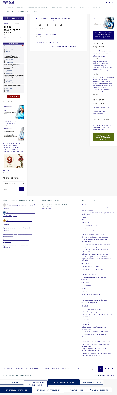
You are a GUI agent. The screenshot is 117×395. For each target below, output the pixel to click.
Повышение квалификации (101, 108)
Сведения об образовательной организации (95, 207)
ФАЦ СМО (85, 306)
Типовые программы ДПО (90, 274)
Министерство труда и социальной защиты (53, 18)
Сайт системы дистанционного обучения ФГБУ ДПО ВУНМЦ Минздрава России (102, 127)
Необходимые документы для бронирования (96, 300)
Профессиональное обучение (91, 272)
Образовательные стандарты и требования (96, 254)
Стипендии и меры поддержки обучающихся (96, 244)
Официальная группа (91, 384)
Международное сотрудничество (92, 247)
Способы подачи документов (92, 312)
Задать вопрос (12, 384)
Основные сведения (88, 210)
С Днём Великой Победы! (11, 171)
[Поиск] (21, 189)
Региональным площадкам (48, 392)
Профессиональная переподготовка (93, 269)
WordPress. (110, 377)
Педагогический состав (89, 225)
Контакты (86, 324)
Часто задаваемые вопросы (92, 309)
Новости (83, 204)
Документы (85, 217)
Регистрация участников (16, 392)
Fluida (103, 377)
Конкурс (84, 288)
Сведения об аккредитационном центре (95, 331)
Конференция (86, 286)
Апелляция (86, 322)
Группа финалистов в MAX (63, 384)
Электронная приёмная (77, 368)
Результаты (86, 319)
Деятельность (85, 263)
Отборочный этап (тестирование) (36, 385)
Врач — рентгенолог (44, 34)
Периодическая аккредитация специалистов (96, 341)
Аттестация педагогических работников (94, 277)
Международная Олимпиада (91, 294)
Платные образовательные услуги (93, 234)
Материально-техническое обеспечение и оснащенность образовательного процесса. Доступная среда (96, 230)
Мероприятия (85, 282)
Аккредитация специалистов (89, 303)
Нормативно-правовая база (46, 21)
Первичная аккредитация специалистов (94, 334)
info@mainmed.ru (47, 208)
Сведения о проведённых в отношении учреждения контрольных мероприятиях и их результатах (96, 259)
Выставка (86, 291)
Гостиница (84, 297)
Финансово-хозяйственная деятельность (95, 237)
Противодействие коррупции (53, 368)
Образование (86, 220)
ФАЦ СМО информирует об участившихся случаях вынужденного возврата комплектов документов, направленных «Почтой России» (13, 147)
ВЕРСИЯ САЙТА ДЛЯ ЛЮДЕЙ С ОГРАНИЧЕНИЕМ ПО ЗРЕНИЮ (103, 137)
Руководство (86, 222)
